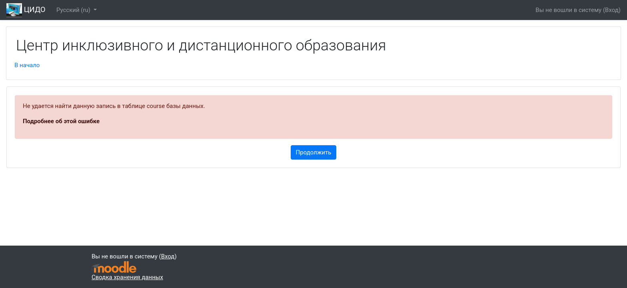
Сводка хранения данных (127, 277)
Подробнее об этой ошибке (61, 121)
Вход (612, 10)
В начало (27, 65)
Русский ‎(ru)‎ (74, 10)
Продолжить (313, 152)
